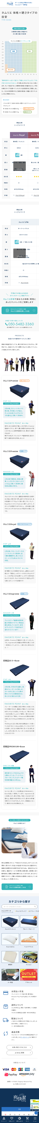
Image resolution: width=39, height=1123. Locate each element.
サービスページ (24, 1037)
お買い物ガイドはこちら (19, 1047)
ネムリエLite (24, 283)
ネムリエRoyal (19, 195)
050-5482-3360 (21, 324)
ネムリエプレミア (21, 911)
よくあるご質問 (19, 1053)
